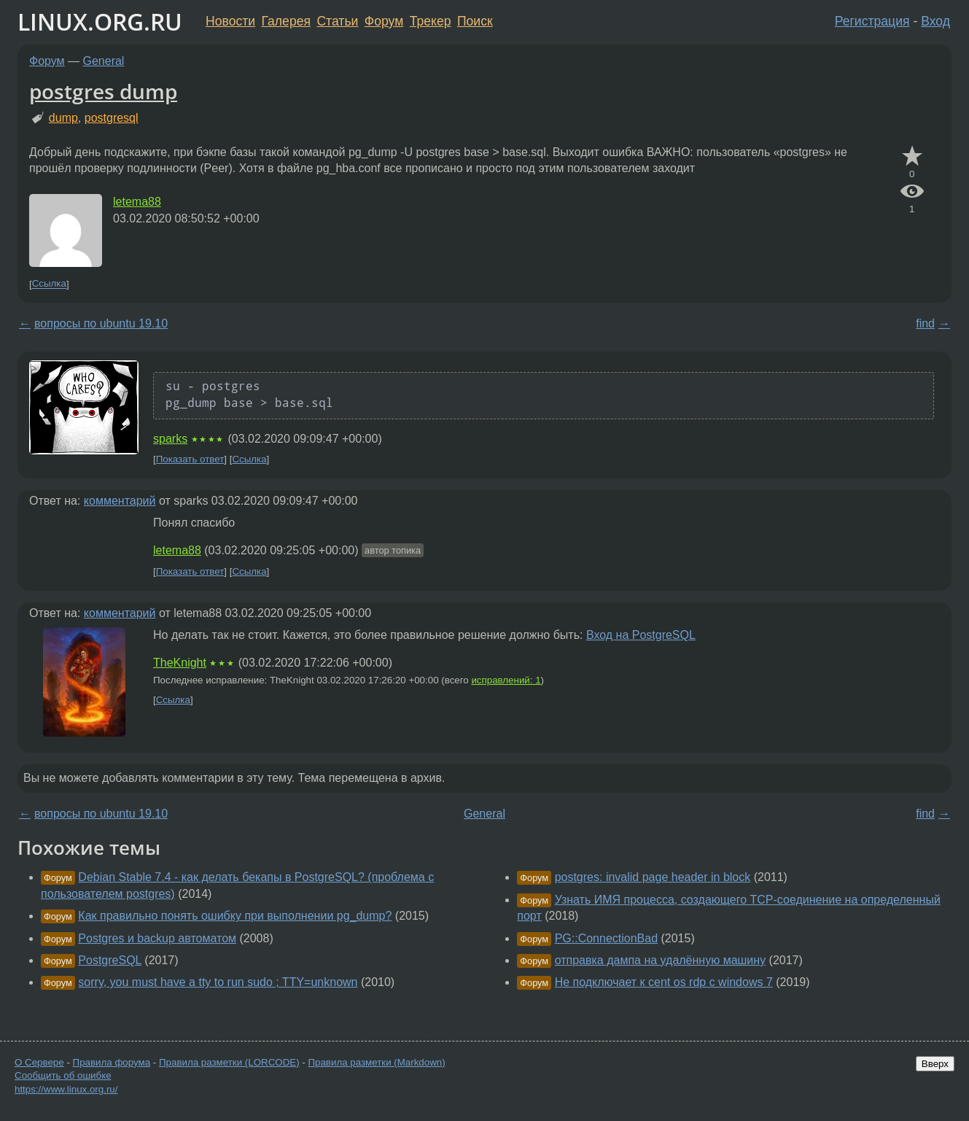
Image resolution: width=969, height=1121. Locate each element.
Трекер (430, 21)
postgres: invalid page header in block (653, 877)
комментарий (120, 500)
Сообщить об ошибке (63, 1075)
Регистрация (872, 21)
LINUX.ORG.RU (99, 21)
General (104, 61)
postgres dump (103, 91)
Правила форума (112, 1062)
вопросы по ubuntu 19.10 (101, 323)
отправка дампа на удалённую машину (660, 960)
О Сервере (39, 1062)
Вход (935, 21)
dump (63, 118)
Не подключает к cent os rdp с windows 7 (664, 982)
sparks (170, 439)
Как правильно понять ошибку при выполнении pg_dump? (235, 915)
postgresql (112, 118)
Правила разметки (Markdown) (376, 1062)
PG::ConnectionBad (606, 938)
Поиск (475, 21)
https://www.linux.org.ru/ (66, 1089)
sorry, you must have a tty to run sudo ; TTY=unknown (217, 982)
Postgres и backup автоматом (157, 938)
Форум (384, 21)
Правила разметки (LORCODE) (229, 1062)
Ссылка (49, 284)
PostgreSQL (109, 960)
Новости (230, 21)
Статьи (337, 21)
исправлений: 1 (505, 680)
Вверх (935, 1063)
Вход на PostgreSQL (641, 635)
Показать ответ (190, 459)
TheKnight (179, 662)
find (925, 323)
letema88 (137, 201)
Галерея (286, 21)
